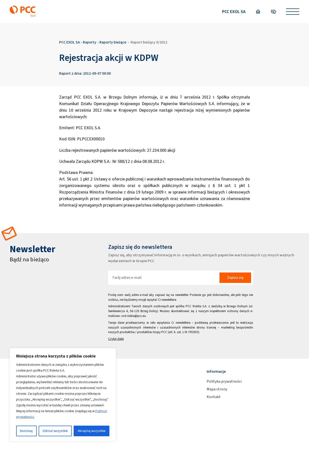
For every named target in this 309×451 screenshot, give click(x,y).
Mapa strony (217, 389)
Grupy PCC (160, 332)
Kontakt (214, 396)
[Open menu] (292, 11)
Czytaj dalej (116, 339)
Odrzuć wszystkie (55, 431)
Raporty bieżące (112, 42)
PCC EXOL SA (234, 11)
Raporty (89, 42)
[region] (63, 394)
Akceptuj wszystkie (91, 431)
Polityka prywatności (224, 381)
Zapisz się (235, 277)
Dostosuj (26, 431)
